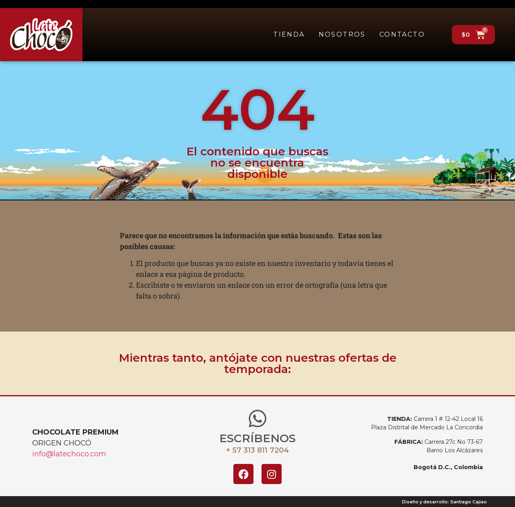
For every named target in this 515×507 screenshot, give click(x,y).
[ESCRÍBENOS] (257, 418)
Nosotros (342, 34)
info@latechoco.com (69, 453)
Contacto (402, 34)
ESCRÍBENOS (257, 438)
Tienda (289, 34)
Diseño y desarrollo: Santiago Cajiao (444, 502)
